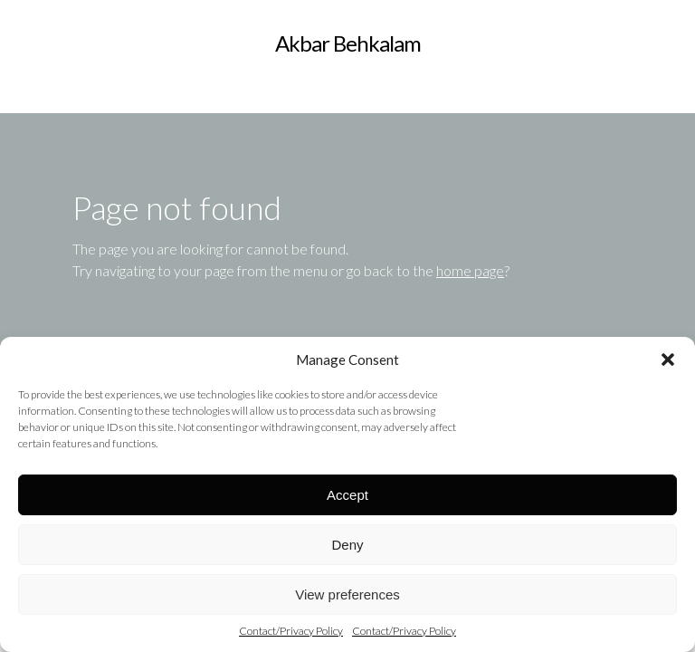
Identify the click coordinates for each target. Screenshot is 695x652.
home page (470, 270)
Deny (347, 544)
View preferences (347, 594)
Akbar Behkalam (348, 43)
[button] (668, 359)
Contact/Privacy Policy (291, 631)
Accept (347, 495)
